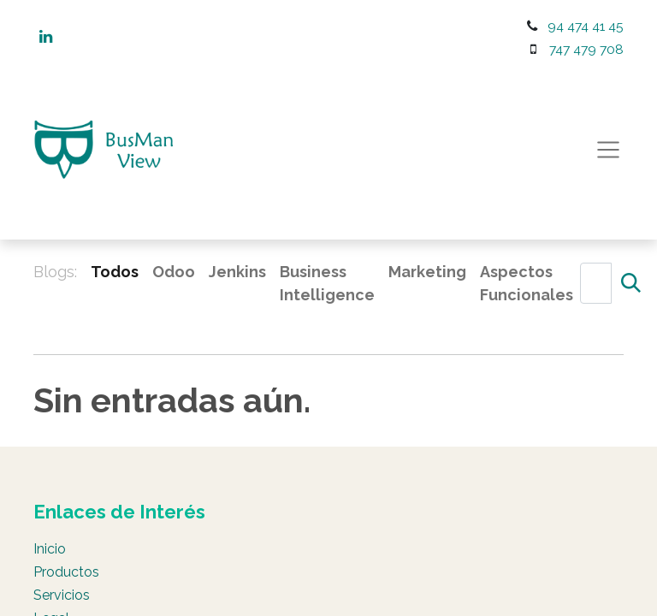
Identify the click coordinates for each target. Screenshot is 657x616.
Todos (115, 272)
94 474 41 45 (586, 26)
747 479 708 (586, 49)
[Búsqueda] (631, 283)
